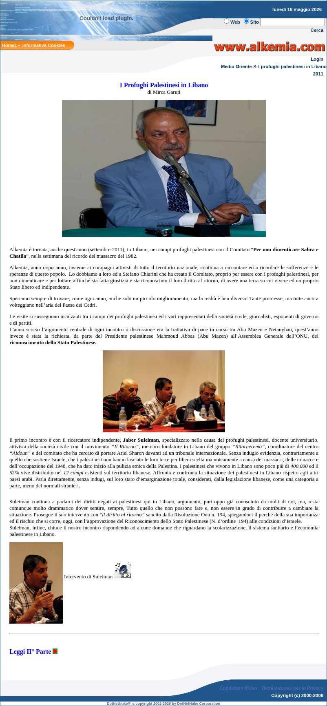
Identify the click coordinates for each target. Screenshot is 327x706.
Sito (254, 22)
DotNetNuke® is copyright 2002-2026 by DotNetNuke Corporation (163, 704)
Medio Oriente (236, 66)
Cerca (317, 30)
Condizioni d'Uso (238, 688)
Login (317, 59)
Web (235, 22)
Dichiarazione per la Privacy (293, 688)
